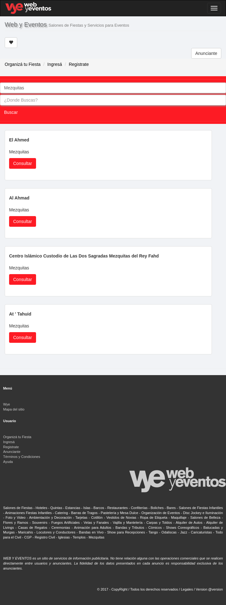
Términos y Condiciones (21, 457)
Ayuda (8, 462)
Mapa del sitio (13, 409)
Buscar (11, 112)
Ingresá (54, 64)
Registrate (79, 64)
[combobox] (113, 87)
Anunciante (206, 53)
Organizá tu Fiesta (22, 64)
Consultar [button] (22, 163)
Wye (6, 404)
